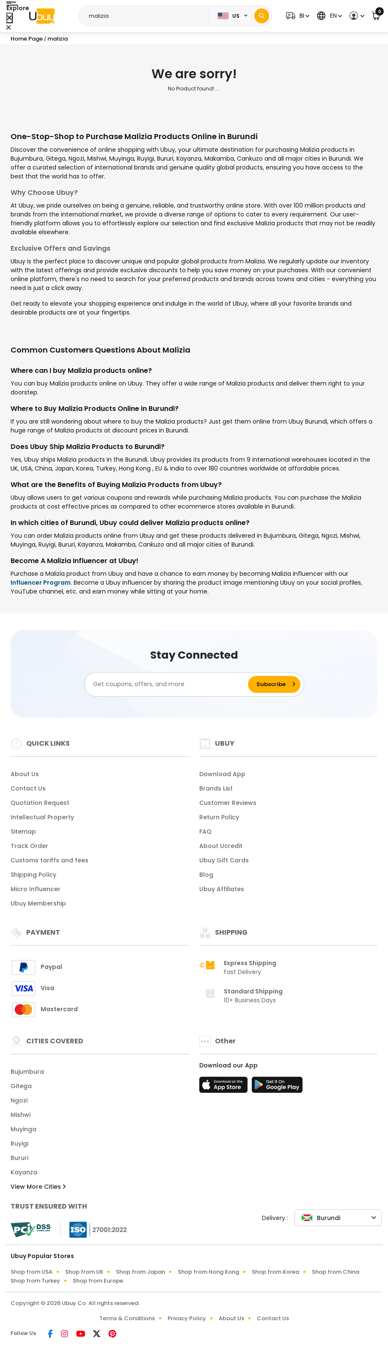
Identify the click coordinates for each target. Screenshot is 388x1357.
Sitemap (23, 831)
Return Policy (219, 817)
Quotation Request (40, 803)
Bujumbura (27, 1071)
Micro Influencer (36, 889)
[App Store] (224, 1087)
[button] (296, 16)
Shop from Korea (275, 1272)
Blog (206, 874)
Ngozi (19, 1100)
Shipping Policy (33, 874)
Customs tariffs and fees (49, 860)
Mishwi (20, 1115)
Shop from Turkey (35, 1281)
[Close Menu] (9, 18)
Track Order (29, 846)
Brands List (216, 788)
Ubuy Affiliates (221, 889)
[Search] (261, 15)
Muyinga (23, 1129)
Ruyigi (19, 1143)
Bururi (19, 1158)
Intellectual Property (42, 817)
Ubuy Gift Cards (224, 860)
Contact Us (28, 788)
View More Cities (38, 1186)
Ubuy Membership (38, 903)
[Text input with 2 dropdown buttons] (146, 16)
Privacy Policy (187, 1318)
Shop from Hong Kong (208, 1272)
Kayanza (24, 1172)
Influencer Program (41, 582)
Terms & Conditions (127, 1318)
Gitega (21, 1086)
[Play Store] (277, 1087)
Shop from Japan (140, 1272)
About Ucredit (220, 846)
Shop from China (335, 1272)
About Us (25, 774)
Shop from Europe (98, 1281)
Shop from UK (84, 1272)
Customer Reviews (227, 803)
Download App (222, 774)
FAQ (205, 831)
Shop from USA (31, 1272)
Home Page (27, 39)
